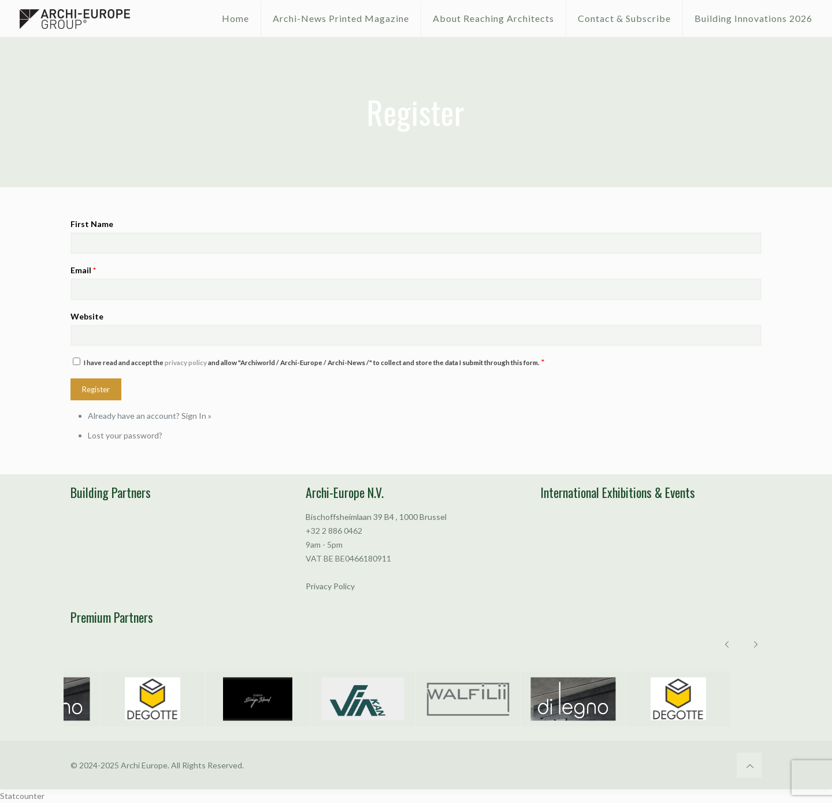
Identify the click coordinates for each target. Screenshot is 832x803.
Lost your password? (125, 435)
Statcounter (22, 796)
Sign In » (196, 416)
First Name (91, 224)
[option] (147, 699)
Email (83, 270)
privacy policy (186, 362)
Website (86, 316)
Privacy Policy (330, 586)
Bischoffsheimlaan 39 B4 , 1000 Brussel (376, 517)
